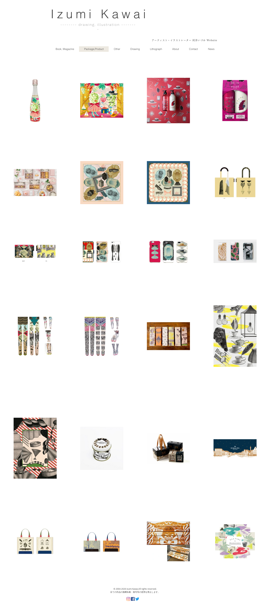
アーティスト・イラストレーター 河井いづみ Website (184, 40)
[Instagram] (128, 599)
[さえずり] (137, 599)
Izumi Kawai (100, 13)
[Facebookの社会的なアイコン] (133, 599)
